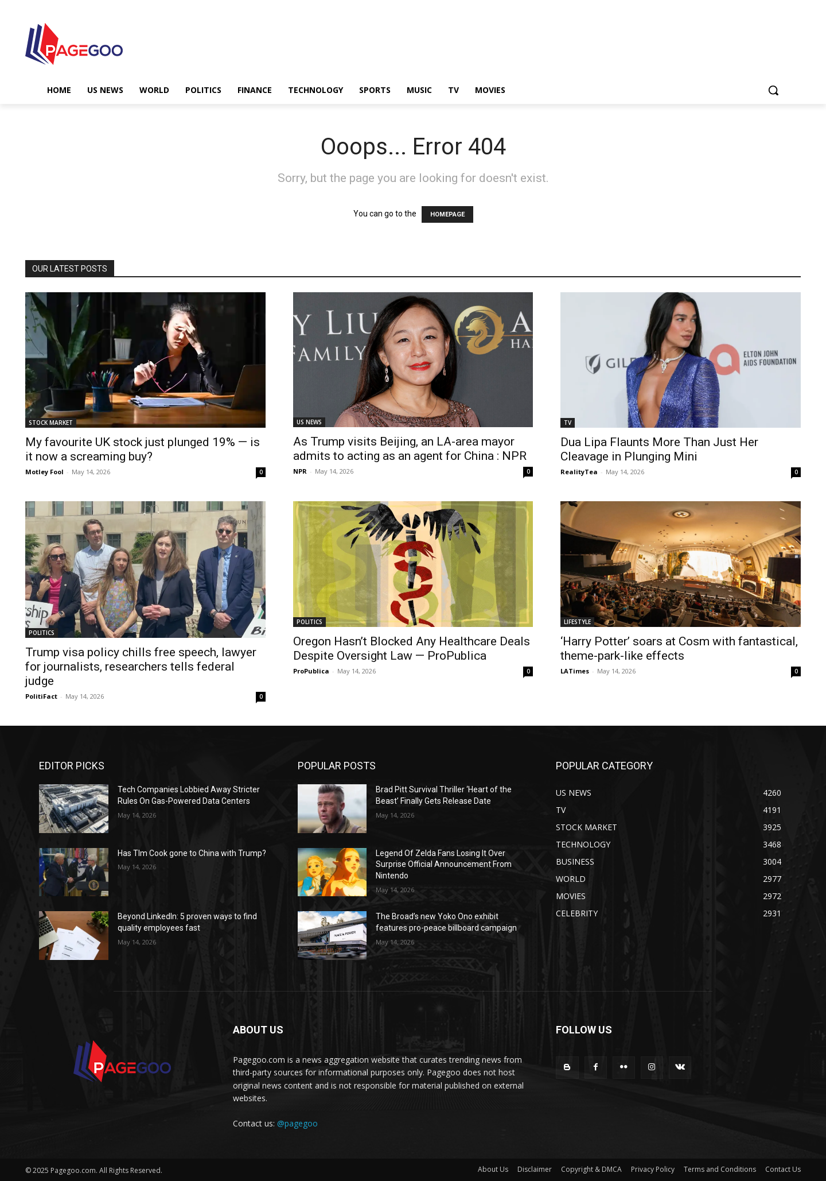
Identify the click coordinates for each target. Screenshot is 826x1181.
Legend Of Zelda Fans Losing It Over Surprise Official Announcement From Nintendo (444, 864)
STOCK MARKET (51, 423)
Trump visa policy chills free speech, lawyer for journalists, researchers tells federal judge (140, 666)
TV (567, 423)
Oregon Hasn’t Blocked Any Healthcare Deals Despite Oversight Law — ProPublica (411, 648)
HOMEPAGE (447, 214)
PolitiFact (41, 696)
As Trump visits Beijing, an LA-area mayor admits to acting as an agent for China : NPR (410, 449)
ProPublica (311, 671)
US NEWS (309, 422)
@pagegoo (297, 1123)
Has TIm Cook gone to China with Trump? (192, 853)
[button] (773, 90)
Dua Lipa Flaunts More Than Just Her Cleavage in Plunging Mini (659, 449)
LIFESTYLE (577, 622)
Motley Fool (44, 471)
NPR (300, 471)
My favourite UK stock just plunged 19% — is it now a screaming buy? (142, 449)
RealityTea (579, 471)
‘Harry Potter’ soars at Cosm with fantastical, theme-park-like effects (679, 648)
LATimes (574, 671)
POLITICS (41, 633)
